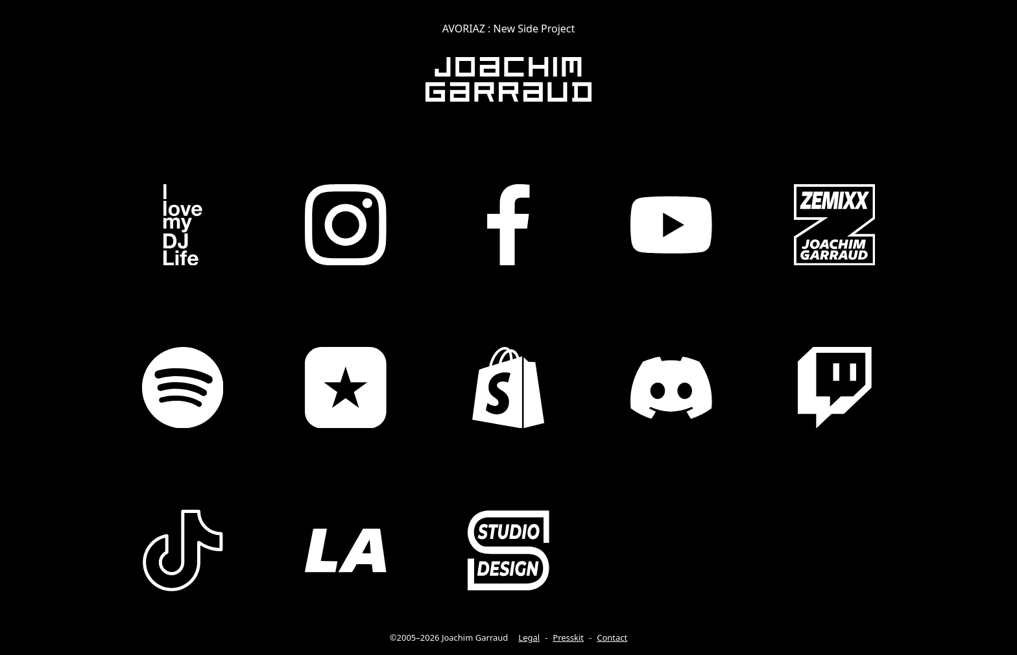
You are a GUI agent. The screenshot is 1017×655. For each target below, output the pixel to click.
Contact (612, 637)
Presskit (568, 637)
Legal (529, 637)
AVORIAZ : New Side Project (508, 28)
